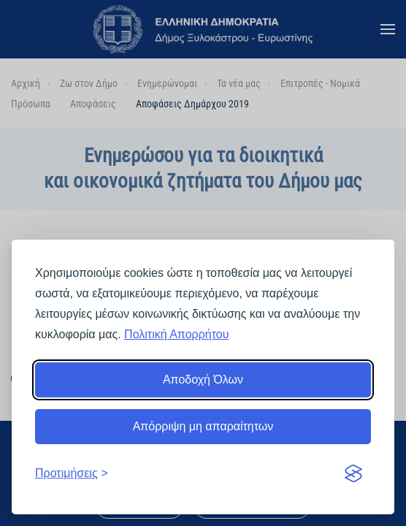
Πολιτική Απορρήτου (176, 334)
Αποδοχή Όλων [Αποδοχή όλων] (203, 379)
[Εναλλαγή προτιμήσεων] (71, 473)
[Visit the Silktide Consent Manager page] (353, 473)
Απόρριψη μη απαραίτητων (203, 426)
